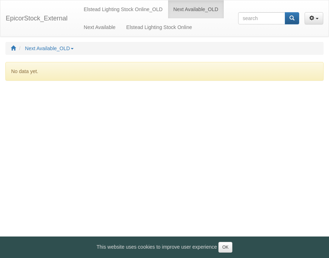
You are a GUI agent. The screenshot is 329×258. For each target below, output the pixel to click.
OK (225, 247)
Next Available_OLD (49, 48)
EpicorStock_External (37, 18)
